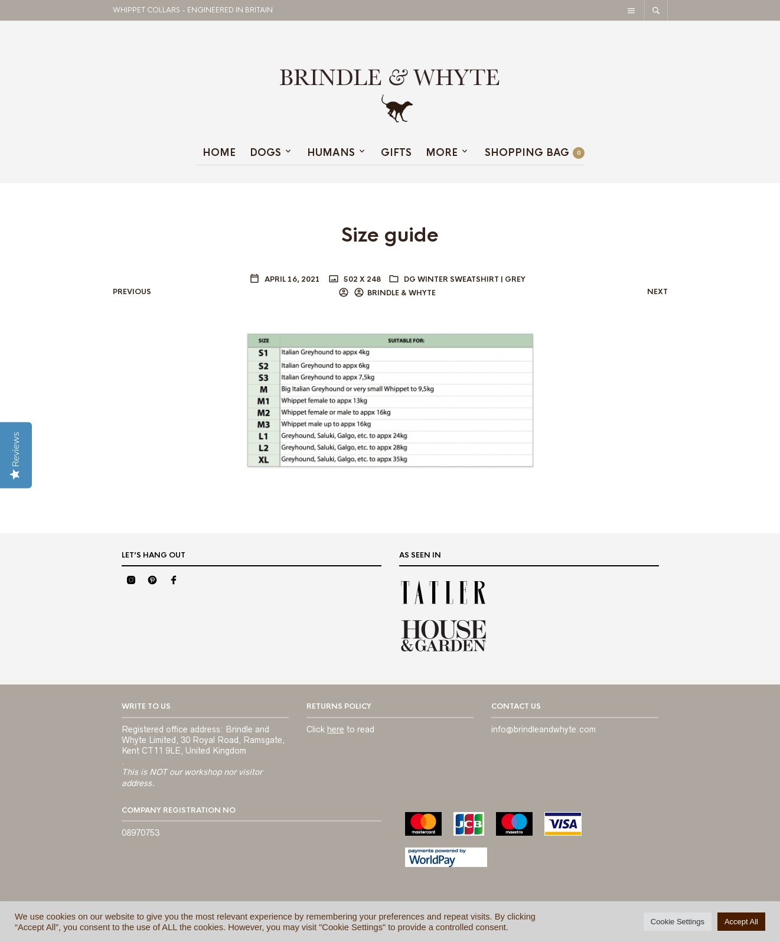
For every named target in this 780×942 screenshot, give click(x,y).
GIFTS (396, 152)
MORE (442, 152)
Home (219, 152)
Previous (132, 291)
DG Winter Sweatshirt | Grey (465, 279)
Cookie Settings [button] (677, 921)
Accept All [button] (741, 921)
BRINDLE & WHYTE (401, 293)
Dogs (265, 152)
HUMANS (331, 152)
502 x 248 (361, 279)
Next (657, 291)
